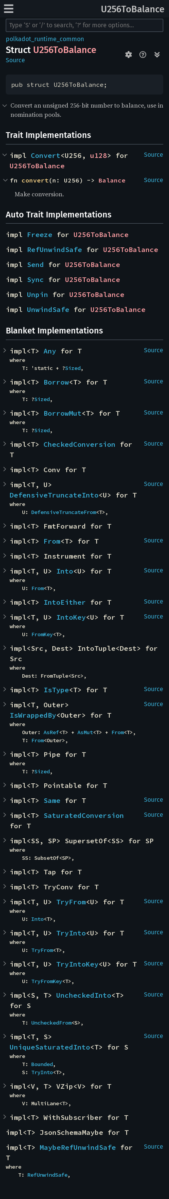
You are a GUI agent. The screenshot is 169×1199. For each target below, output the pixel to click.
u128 (98, 155)
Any (50, 351)
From (52, 541)
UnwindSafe (48, 309)
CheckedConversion (79, 444)
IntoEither (65, 602)
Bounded (42, 1064)
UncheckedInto (83, 995)
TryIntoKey (77, 964)
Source (15, 60)
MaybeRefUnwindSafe (78, 1147)
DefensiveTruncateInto (54, 495)
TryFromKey (46, 981)
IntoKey (71, 617)
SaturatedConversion (84, 815)
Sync (35, 279)
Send (35, 264)
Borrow (56, 382)
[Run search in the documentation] (84, 25)
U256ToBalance (132, 9)
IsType (56, 689)
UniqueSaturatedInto (50, 1047)
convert (35, 180)
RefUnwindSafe (54, 249)
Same (52, 800)
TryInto (71, 933)
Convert (45, 155)
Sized (72, 368)
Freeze (39, 234)
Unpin (37, 294)
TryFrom (71, 901)
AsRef (51, 732)
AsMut (85, 732)
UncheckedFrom (51, 1022)
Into (64, 571)
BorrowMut (63, 413)
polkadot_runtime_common (45, 39)
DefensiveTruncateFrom (63, 512)
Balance (112, 180)
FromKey (42, 634)
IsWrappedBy (33, 715)
